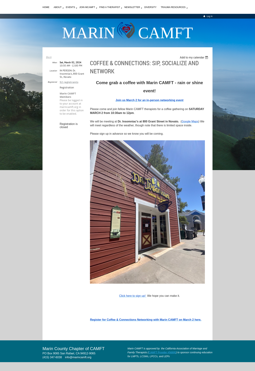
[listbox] (194, 57)
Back (49, 57)
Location (53, 70)
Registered (52, 82)
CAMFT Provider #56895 (162, 352)
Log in (209, 16)
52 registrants (69, 82)
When (54, 62)
